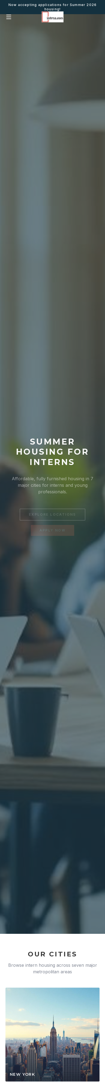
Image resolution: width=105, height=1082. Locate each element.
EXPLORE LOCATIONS (52, 515)
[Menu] (8, 17)
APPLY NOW (53, 531)
